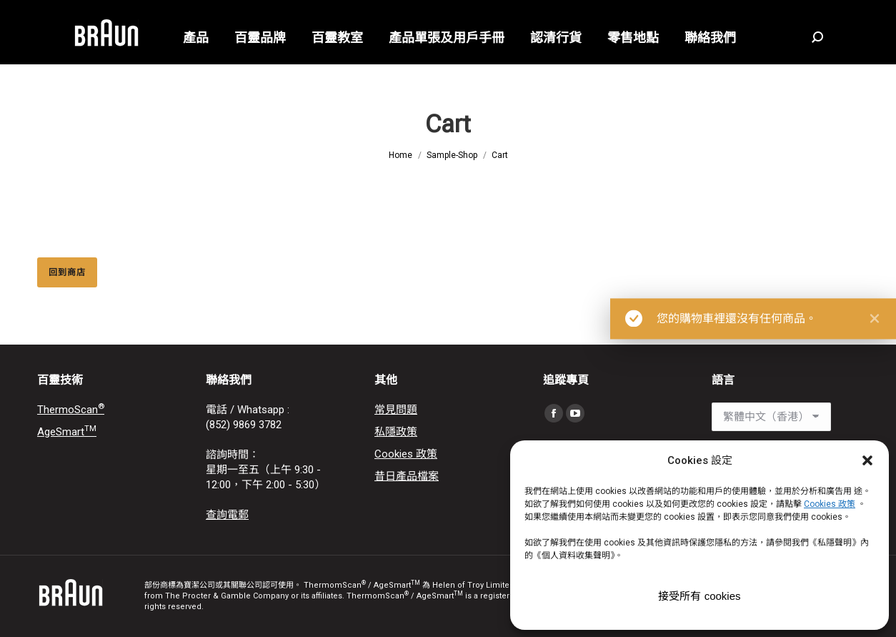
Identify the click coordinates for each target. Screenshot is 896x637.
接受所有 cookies (699, 596)
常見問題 (395, 409)
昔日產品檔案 (406, 476)
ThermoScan (70, 409)
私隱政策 (395, 431)
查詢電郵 (227, 514)
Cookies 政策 (405, 454)
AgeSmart (66, 431)
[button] (867, 460)
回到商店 (67, 272)
